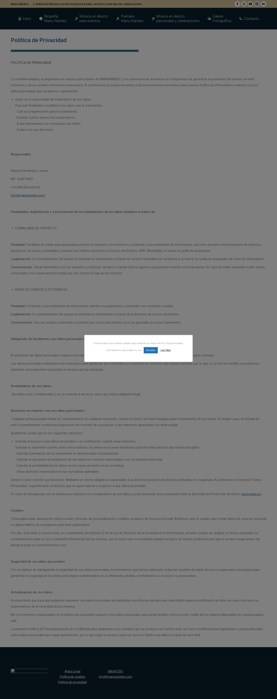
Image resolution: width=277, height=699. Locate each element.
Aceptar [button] (150, 350)
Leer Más (166, 350)
